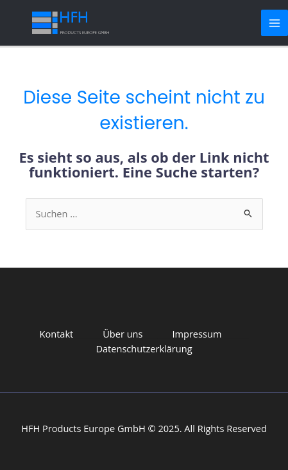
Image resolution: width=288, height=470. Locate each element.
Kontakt (57, 333)
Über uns (122, 333)
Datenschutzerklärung (144, 348)
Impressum (196, 333)
